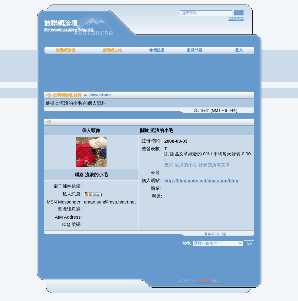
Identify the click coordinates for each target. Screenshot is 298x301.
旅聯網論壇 (65, 50)
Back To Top (215, 233)
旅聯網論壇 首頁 (67, 95)
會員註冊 (157, 50)
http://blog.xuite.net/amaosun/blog (201, 180)
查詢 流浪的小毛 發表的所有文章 (197, 164)
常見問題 (194, 50)
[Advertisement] (149, 72)
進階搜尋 (236, 18)
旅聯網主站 (112, 50)
